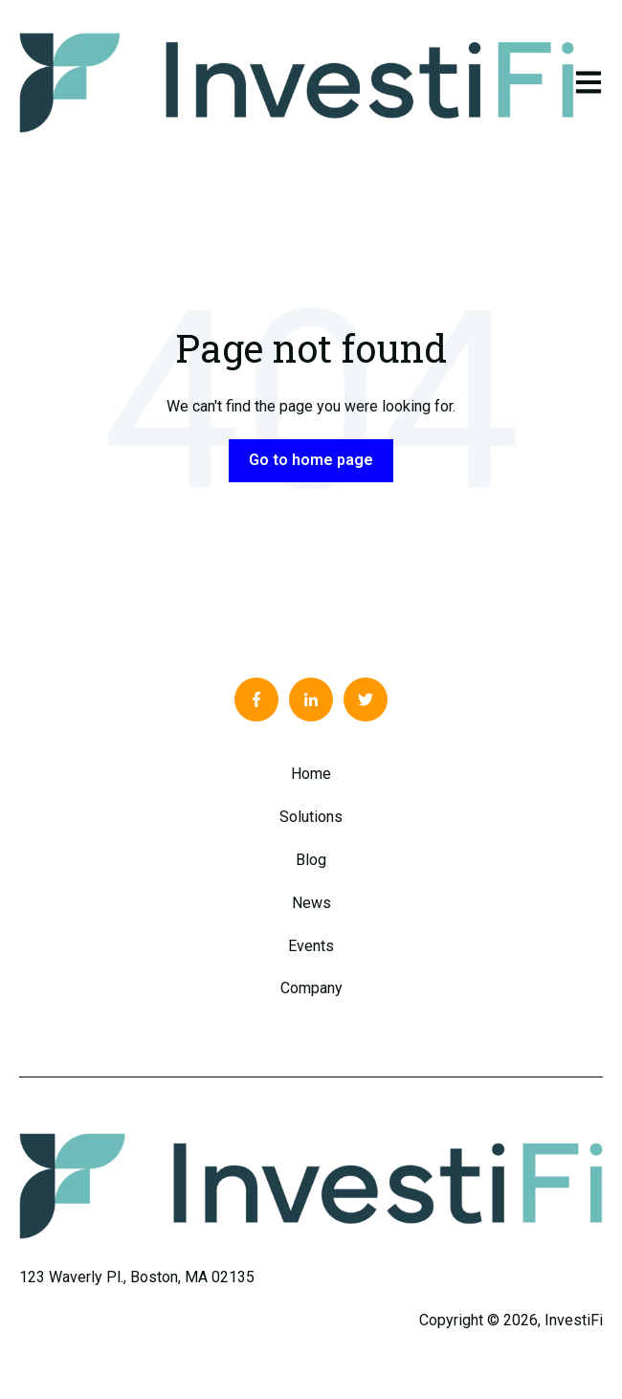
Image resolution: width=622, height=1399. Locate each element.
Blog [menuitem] (311, 860)
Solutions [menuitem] (311, 817)
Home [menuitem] (311, 774)
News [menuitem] (311, 903)
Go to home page (311, 460)
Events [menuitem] (311, 946)
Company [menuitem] (311, 988)
